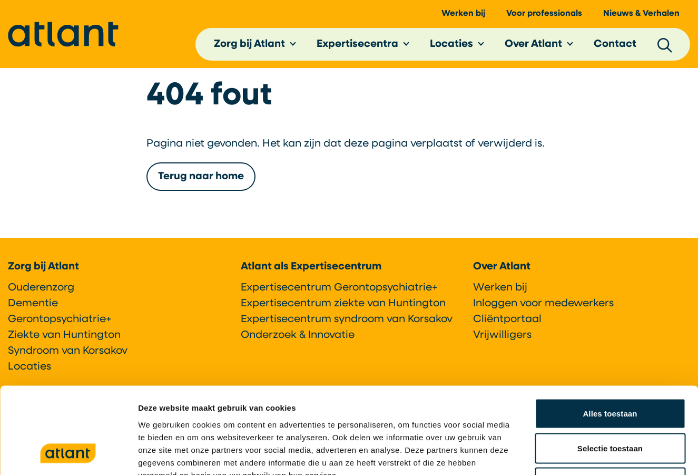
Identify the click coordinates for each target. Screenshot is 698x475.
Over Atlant (533, 47)
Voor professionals (544, 16)
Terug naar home (201, 181)
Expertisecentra (357, 47)
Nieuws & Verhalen (641, 16)
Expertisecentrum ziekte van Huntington (343, 303)
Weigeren (610, 405)
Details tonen (569, 454)
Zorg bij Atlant (249, 47)
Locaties (451, 47)
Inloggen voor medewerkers (543, 303)
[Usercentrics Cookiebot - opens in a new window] (68, 454)
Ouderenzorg (41, 288)
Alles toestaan (610, 336)
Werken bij (463, 16)
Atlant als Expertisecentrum (311, 266)
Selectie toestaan (610, 371)
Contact (615, 47)
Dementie (33, 303)
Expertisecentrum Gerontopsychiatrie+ (339, 288)
